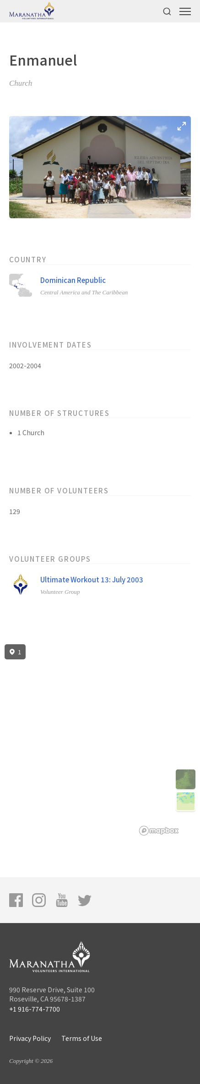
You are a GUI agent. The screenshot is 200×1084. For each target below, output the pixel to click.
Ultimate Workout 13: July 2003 (91, 579)
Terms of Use (81, 1038)
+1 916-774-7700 (34, 1008)
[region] (100, 740)
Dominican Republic (73, 280)
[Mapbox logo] (159, 830)
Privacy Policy (30, 1038)
